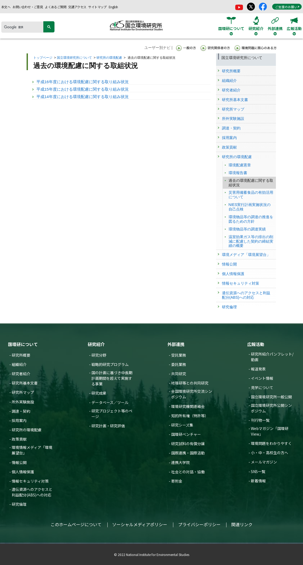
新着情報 (258, 480)
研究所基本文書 (25, 383)
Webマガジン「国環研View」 (269, 431)
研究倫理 (19, 504)
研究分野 (98, 355)
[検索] (24, 27)
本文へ (5, 7)
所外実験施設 (23, 401)
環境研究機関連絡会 (188, 406)
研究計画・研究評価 (108, 425)
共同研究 (178, 373)
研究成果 (98, 393)
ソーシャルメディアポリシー (139, 524)
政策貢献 (19, 439)
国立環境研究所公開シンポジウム (271, 408)
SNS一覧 (258, 471)
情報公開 (19, 462)
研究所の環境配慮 (109, 58)
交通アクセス (77, 7)
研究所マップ (23, 392)
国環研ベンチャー (186, 434)
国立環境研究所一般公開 (271, 396)
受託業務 (178, 355)
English (113, 7)
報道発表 (258, 369)
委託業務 (178, 364)
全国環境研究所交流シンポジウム (191, 394)
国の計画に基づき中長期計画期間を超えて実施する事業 (111, 378)
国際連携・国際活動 (188, 453)
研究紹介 (96, 344)
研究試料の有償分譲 (188, 443)
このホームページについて (76, 524)
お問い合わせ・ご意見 (27, 7)
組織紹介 (19, 364)
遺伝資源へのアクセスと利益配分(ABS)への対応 (32, 492)
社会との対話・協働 (188, 471)
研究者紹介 (21, 373)
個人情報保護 (23, 471)
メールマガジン (264, 462)
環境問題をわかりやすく (271, 443)
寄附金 (176, 481)
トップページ (42, 58)
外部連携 (175, 344)
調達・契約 (21, 411)
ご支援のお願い (287, 7)
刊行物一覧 (260, 420)
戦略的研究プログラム (110, 364)
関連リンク (241, 524)
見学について (262, 387)
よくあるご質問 (55, 7)
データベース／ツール (109, 402)
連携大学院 (180, 462)
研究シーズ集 (182, 425)
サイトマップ (97, 7)
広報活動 (255, 344)
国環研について (23, 344)
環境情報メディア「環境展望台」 (32, 450)
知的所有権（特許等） (189, 415)
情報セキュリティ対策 (30, 481)
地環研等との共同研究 (189, 383)
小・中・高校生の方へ (269, 452)
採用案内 (19, 420)
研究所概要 (21, 355)
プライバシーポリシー (199, 524)
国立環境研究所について (74, 58)
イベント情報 (262, 378)
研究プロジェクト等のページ (111, 413)
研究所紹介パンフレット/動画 (272, 356)
